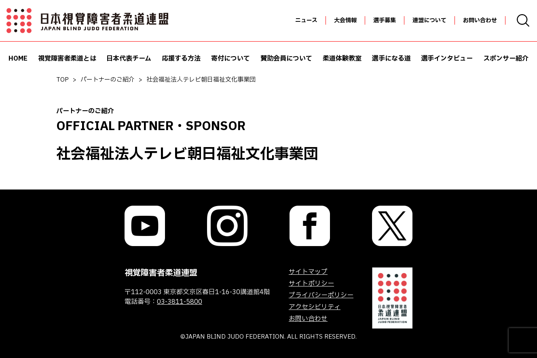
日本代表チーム (128, 58)
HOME (17, 58)
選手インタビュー (447, 58)
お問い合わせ (480, 20)
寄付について (230, 58)
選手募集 (384, 20)
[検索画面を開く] (523, 20)
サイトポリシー (311, 284)
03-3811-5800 (179, 302)
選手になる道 (391, 58)
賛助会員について (286, 58)
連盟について (429, 20)
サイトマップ (308, 272)
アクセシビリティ (314, 307)
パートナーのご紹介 (107, 79)
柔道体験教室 (342, 58)
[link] (145, 226)
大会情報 (345, 20)
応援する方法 (181, 58)
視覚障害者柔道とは (67, 58)
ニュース (306, 20)
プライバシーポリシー (321, 295)
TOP (62, 79)
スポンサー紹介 (506, 58)
